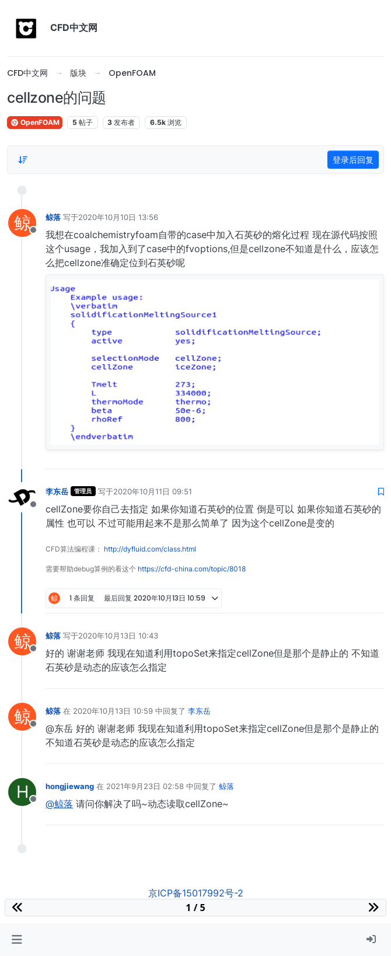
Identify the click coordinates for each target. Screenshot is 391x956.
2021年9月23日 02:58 (145, 786)
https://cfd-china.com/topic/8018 (192, 568)
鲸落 (53, 217)
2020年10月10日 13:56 (118, 217)
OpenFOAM (35, 122)
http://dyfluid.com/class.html (150, 549)
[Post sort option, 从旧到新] (22, 160)
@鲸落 (59, 804)
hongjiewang (70, 786)
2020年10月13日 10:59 (113, 711)
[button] (17, 939)
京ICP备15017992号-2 (195, 893)
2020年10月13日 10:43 (118, 635)
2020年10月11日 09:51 (152, 491)
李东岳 (57, 491)
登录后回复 (353, 160)
